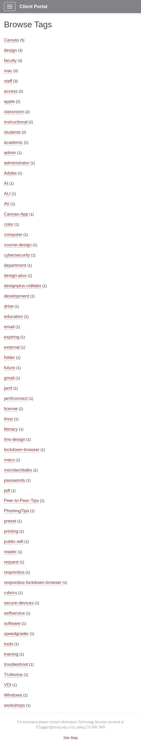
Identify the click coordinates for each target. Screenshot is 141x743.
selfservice (14, 613)
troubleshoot (16, 664)
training (11, 654)
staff (8, 81)
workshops (14, 705)
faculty (10, 60)
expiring (11, 336)
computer (13, 234)
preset (10, 521)
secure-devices (19, 602)
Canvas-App (16, 214)
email (9, 326)
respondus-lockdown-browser (33, 582)
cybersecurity (17, 255)
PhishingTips (16, 510)
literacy (11, 429)
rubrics (10, 592)
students (12, 132)
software (12, 623)
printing (11, 531)
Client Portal (33, 6)
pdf (7, 490)
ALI (7, 193)
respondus (14, 572)
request (11, 561)
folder (9, 357)
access (11, 91)
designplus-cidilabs (22, 285)
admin (10, 152)
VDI (7, 684)
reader (10, 551)
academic (13, 142)
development (16, 296)
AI (6, 183)
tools (8, 643)
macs (9, 459)
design (10, 50)
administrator (16, 162)
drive (8, 306)
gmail (9, 377)
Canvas (11, 40)
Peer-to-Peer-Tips (21, 500)
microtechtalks (18, 470)
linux (8, 418)
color (8, 224)
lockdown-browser (21, 449)
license (11, 408)
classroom (14, 111)
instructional (16, 121)
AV (6, 203)
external (12, 347)
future (9, 367)
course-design (18, 244)
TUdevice (13, 674)
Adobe (10, 173)
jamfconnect (16, 398)
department (15, 265)
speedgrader (16, 633)
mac (8, 70)
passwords (14, 480)
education (13, 316)
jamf (8, 388)
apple (9, 101)
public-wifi (13, 541)
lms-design (14, 439)
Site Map (70, 738)
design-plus (15, 275)
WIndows (13, 695)
